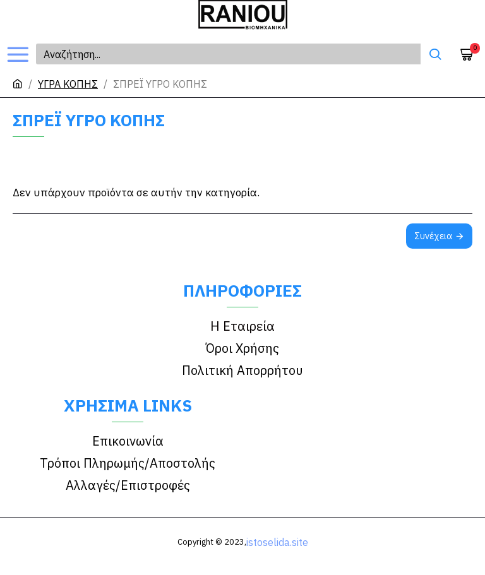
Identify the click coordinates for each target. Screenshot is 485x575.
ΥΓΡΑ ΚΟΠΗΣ (68, 84)
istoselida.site (277, 542)
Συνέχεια (433, 236)
